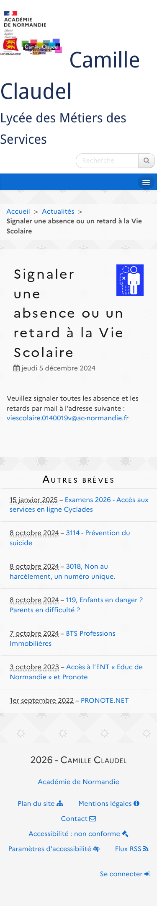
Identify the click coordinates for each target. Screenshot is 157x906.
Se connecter (125, 874)
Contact (78, 819)
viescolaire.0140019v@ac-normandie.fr (68, 418)
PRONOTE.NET (105, 701)
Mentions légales (108, 804)
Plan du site (40, 804)
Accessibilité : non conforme (78, 834)
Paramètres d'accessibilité (54, 849)
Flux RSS (132, 849)
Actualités (58, 212)
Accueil (18, 212)
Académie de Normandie (78, 782)
